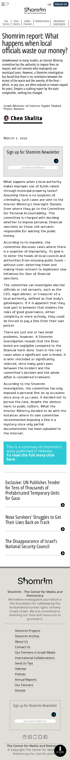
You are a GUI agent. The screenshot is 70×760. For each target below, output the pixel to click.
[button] (5, 3)
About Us (21, 641)
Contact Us (22, 647)
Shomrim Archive (27, 636)
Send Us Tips (24, 663)
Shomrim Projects (27, 631)
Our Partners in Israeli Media (35, 652)
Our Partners (24, 685)
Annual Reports (26, 679)
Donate (20, 690)
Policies (20, 674)
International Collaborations (35, 658)
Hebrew (20, 669)
